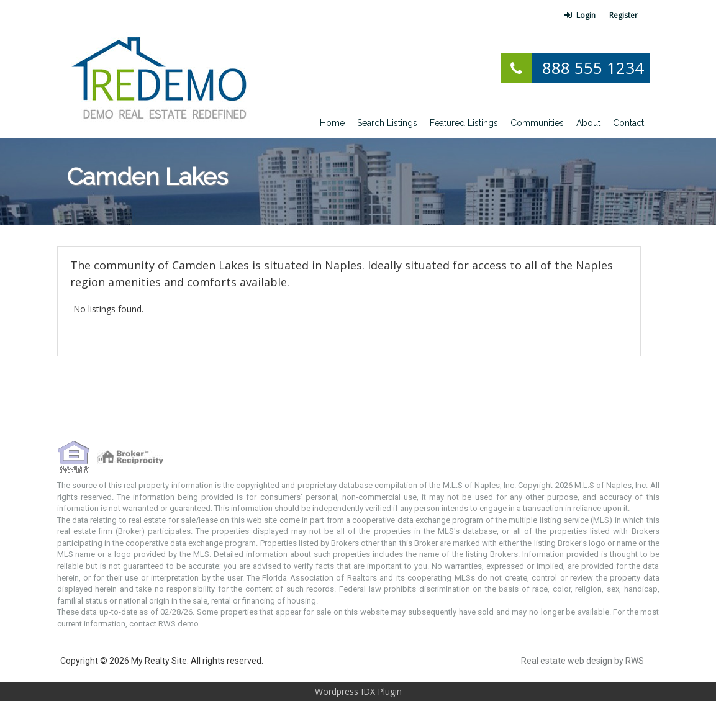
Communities (537, 123)
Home (332, 123)
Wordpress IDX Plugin (358, 691)
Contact (628, 123)
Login (580, 15)
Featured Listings (464, 123)
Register (623, 15)
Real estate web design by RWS (582, 661)
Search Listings (387, 123)
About (588, 123)
